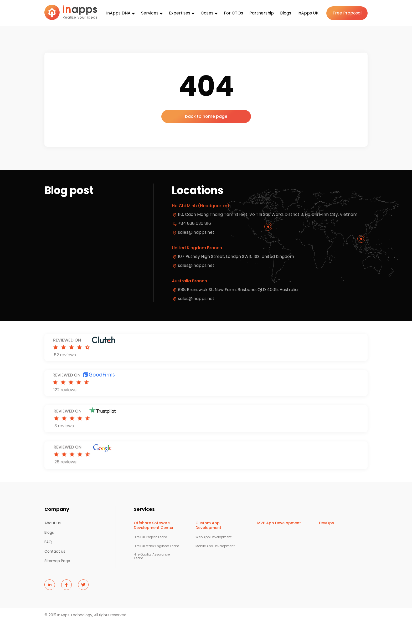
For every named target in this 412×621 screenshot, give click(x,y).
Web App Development (213, 537)
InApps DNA (118, 13)
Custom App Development (208, 525)
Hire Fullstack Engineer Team (156, 546)
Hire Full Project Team (150, 537)
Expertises (179, 13)
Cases (207, 13)
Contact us (54, 551)
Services (149, 13)
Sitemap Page (57, 560)
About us (52, 523)
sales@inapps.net (196, 232)
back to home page (206, 116)
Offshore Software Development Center (154, 525)
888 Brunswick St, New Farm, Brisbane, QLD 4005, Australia (238, 290)
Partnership (261, 13)
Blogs (285, 13)
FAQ (48, 541)
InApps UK (307, 13)
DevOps (326, 523)
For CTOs (233, 13)
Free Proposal (347, 13)
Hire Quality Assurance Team (152, 556)
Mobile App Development (215, 546)
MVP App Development (279, 523)
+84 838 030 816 (194, 223)
